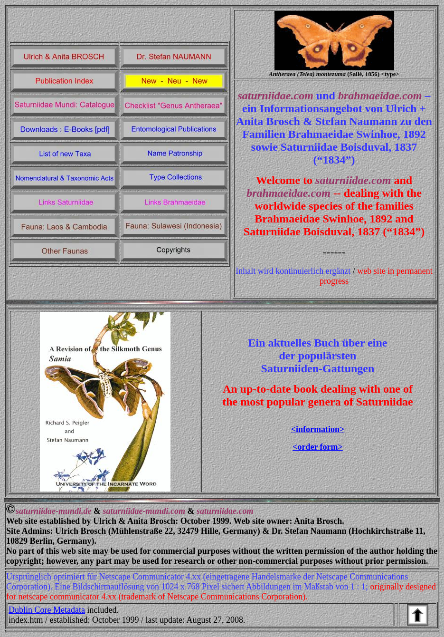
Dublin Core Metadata (47, 610)
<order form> (318, 447)
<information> (318, 429)
